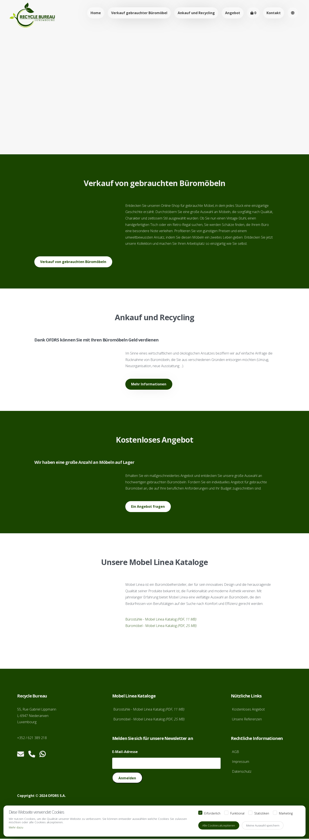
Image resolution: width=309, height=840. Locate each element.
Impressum (240, 762)
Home (96, 13)
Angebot (232, 13)
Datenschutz (241, 772)
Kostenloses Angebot (248, 710)
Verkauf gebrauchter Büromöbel (139, 13)
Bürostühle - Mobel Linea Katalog (160, 620)
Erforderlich (212, 813)
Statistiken (261, 813)
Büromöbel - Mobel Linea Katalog (161, 626)
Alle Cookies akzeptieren (219, 825)
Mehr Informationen (149, 384)
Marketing (286, 813)
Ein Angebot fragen (148, 507)
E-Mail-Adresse (125, 752)
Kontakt (274, 13)
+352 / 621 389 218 (32, 738)
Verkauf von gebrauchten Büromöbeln (73, 262)
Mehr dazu (16, 827)
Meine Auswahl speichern (264, 825)
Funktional (237, 813)
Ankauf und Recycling (196, 13)
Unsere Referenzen (247, 720)
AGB (235, 752)
